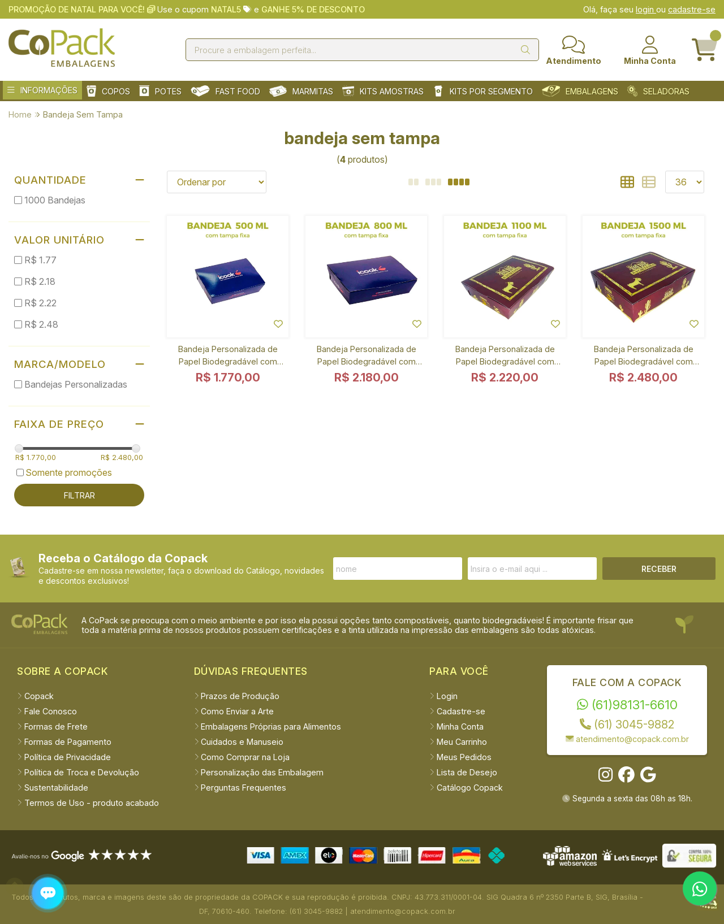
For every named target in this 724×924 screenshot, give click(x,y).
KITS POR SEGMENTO (483, 91)
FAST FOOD (225, 91)
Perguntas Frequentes (240, 787)
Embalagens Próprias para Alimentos (268, 726)
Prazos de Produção (237, 696)
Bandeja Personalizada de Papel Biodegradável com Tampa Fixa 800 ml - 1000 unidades (366, 357)
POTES (160, 91)
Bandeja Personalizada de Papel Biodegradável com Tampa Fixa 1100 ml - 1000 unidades (505, 357)
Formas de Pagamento (64, 742)
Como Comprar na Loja (242, 757)
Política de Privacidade (64, 757)
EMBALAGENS (580, 91)
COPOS (108, 91)
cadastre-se (692, 9)
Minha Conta (456, 726)
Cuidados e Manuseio (239, 742)
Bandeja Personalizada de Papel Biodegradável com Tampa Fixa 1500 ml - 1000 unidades (643, 357)
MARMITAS (301, 91)
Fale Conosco (47, 711)
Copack (35, 696)
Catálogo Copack (466, 787)
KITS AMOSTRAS (383, 91)
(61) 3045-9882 (627, 724)
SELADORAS (658, 91)
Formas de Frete (52, 726)
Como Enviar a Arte (234, 711)
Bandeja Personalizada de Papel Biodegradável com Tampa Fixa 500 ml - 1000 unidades (228, 357)
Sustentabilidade (52, 787)
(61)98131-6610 (627, 704)
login (646, 9)
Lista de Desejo (463, 772)
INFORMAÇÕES (42, 90)
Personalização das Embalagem (259, 772)
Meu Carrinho (458, 742)
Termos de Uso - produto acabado (88, 803)
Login (443, 696)
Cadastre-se (457, 711)
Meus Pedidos (460, 757)
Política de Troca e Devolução (78, 772)
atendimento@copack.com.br (627, 739)
